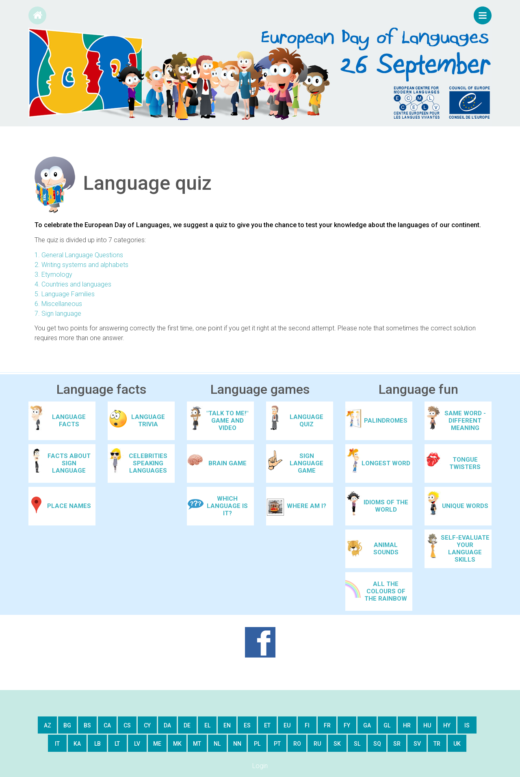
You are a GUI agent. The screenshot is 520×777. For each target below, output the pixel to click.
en (227, 725)
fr (327, 725)
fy (347, 725)
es (247, 725)
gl (387, 725)
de (187, 725)
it (57, 743)
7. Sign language (58, 313)
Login (260, 766)
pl (257, 743)
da (167, 725)
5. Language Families (65, 294)
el (207, 725)
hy (447, 725)
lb (97, 743)
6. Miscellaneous (58, 304)
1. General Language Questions (79, 255)
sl (357, 743)
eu (287, 725)
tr (436, 743)
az (47, 725)
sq (377, 743)
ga (367, 725)
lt (117, 743)
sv (417, 743)
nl (217, 743)
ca (107, 725)
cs (127, 725)
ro (297, 743)
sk (337, 743)
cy (147, 725)
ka (77, 743)
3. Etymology (53, 274)
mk (177, 743)
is (467, 725)
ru (317, 743)
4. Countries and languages (73, 284)
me (157, 743)
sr (397, 743)
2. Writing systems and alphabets (81, 265)
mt (197, 743)
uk (457, 743)
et (267, 725)
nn (237, 743)
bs (87, 725)
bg (67, 725)
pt (277, 743)
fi (307, 725)
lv (137, 743)
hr (407, 725)
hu (427, 725)
